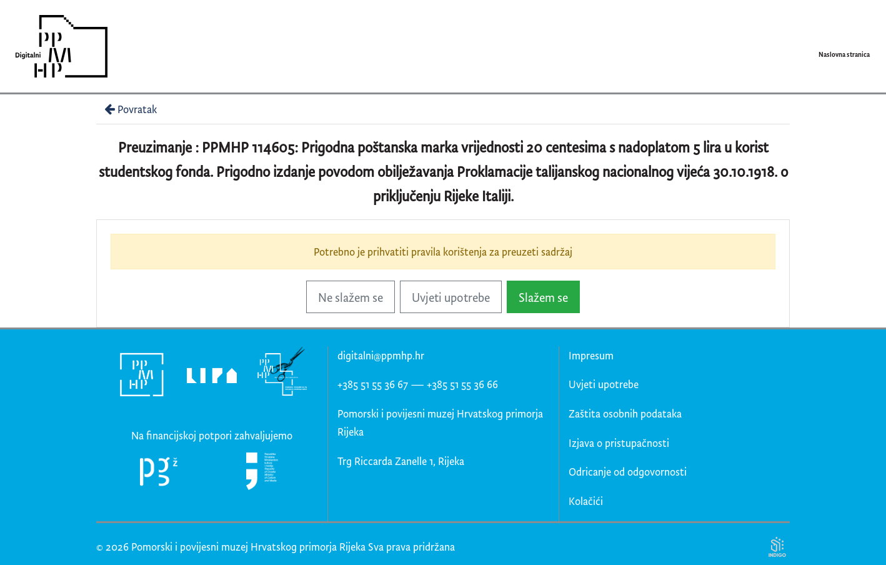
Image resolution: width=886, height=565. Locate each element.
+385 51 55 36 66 (462, 384)
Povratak (129, 109)
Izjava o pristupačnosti (619, 443)
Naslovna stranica (844, 54)
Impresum (591, 355)
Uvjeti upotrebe (451, 297)
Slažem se (543, 297)
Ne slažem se (350, 297)
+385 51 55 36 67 (372, 384)
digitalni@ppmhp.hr (380, 355)
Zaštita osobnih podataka (625, 413)
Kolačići (586, 501)
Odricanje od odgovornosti (628, 471)
